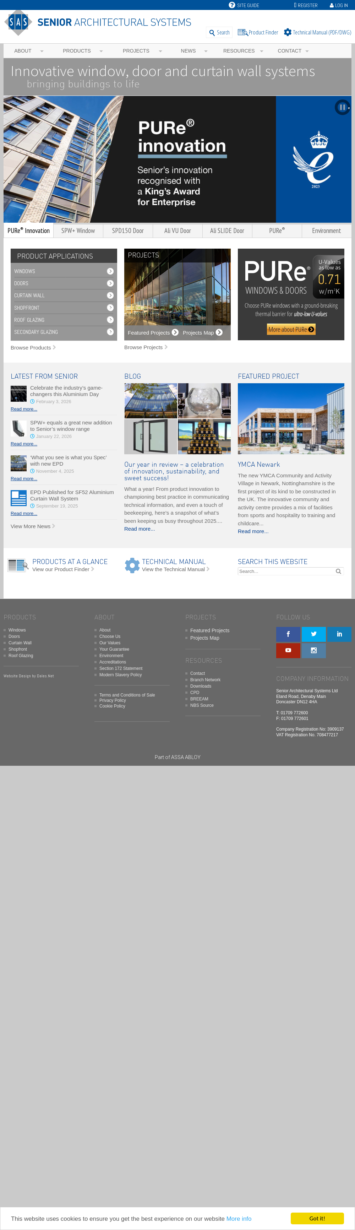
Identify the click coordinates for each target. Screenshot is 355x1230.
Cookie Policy (112, 706)
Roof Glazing (29, 320)
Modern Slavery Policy (120, 674)
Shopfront (26, 307)
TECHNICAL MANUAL (174, 562)
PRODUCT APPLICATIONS (55, 256)
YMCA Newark (259, 464)
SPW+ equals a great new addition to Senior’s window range (71, 425)
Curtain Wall (29, 295)
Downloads (200, 686)
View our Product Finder (60, 569)
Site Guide (244, 5)
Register (308, 5)
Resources (239, 51)
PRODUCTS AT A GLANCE (70, 562)
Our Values (109, 642)
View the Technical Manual (173, 569)
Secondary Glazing (36, 332)
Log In (341, 5)
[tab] (53, 256)
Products (77, 51)
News (188, 51)
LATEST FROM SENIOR (44, 376)
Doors (21, 283)
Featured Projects (210, 630)
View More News (30, 526)
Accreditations (112, 662)
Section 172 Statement (120, 668)
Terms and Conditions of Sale (127, 695)
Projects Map (204, 638)
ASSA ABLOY (186, 757)
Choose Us (109, 636)
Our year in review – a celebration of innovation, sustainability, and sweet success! (174, 471)
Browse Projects (143, 347)
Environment (111, 655)
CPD (194, 692)
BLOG (132, 376)
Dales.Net (45, 676)
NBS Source (202, 705)
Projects (136, 51)
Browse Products (31, 348)
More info (239, 1218)
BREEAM (199, 699)
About (22, 51)
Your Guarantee (114, 649)
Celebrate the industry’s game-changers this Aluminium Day (66, 391)
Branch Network (205, 679)
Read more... (24, 409)
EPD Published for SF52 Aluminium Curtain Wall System (72, 495)
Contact (290, 51)
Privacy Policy (112, 700)
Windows (24, 271)
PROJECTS (143, 255)
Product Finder (263, 32)
